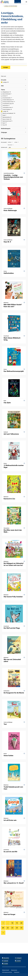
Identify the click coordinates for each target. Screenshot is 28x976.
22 (8, 928)
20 (21, 923)
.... (7, 923)
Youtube (5, 963)
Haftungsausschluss (7, 972)
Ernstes (4, 95)
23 (12, 928)
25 (21, 928)
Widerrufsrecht (5, 970)
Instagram (18, 958)
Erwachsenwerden (7, 97)
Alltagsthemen (6, 92)
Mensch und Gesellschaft (8, 113)
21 (3, 928)
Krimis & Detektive (6, 109)
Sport (4, 123)
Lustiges (4, 111)
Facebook (5, 960)
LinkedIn (18, 960)
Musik (4, 115)
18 (12, 923)
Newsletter (5, 958)
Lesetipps (5, 82)
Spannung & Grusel (7, 121)
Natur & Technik (6, 119)
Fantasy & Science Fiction (8, 101)
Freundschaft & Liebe (7, 103)
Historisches (5, 105)
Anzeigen (5, 67)
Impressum (16, 972)
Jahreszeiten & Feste (7, 107)
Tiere (4, 125)
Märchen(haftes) (6, 117)
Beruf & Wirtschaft (7, 93)
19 (17, 923)
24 (17, 928)
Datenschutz (14, 970)
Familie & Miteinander (7, 99)
